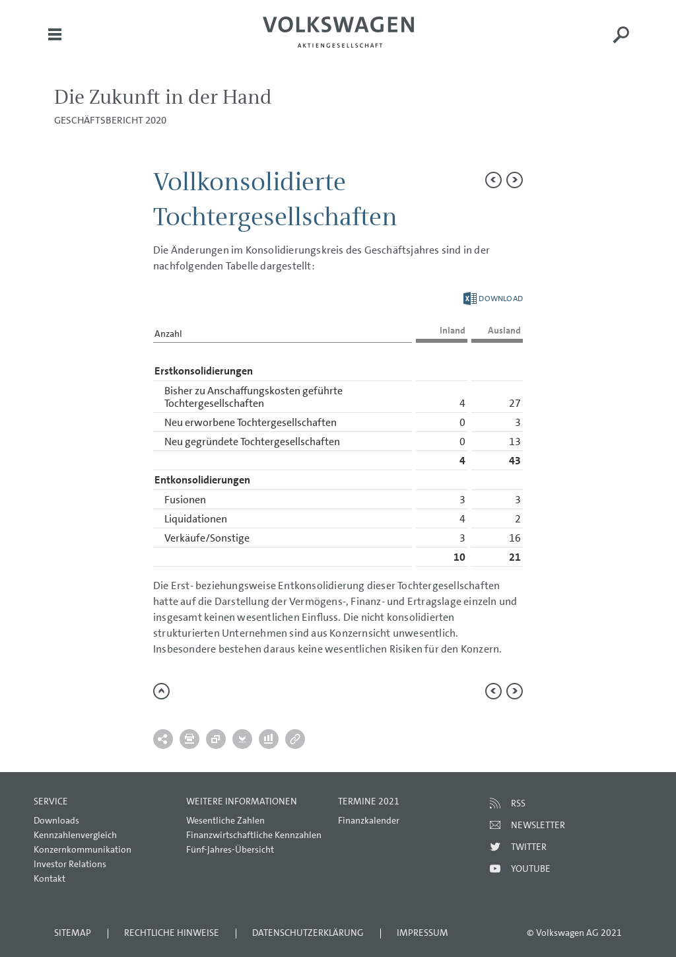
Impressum (422, 933)
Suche (621, 43)
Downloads (56, 820)
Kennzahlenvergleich (75, 835)
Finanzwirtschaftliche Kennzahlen (253, 835)
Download (493, 298)
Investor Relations (70, 864)
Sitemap (72, 933)
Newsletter (538, 825)
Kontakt (49, 878)
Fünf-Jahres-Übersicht (230, 849)
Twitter (529, 847)
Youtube (531, 868)
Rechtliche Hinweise (171, 933)
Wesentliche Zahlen (225, 820)
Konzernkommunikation (82, 849)
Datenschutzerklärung (308, 933)
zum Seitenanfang (161, 691)
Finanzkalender (368, 820)
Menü (54, 43)
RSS (518, 803)
